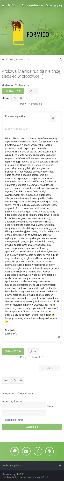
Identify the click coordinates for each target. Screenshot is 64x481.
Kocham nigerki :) (15, 116)
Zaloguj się (8, 393)
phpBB (19, 474)
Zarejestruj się (25, 393)
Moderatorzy (22, 85)
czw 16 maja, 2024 (16, 128)
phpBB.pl (43, 477)
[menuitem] (11, 5)
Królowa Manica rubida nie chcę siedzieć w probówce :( (31, 74)
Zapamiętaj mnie (14, 419)
